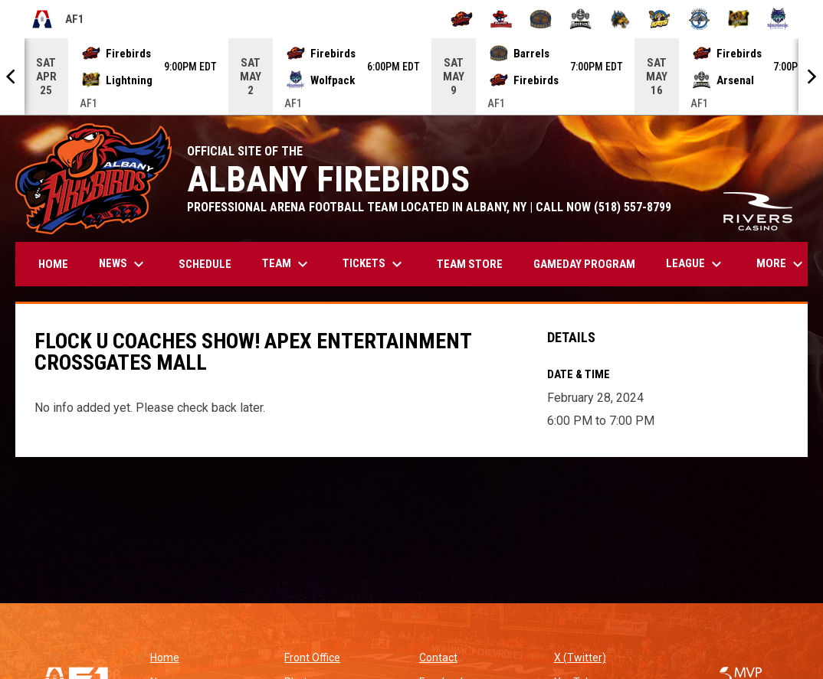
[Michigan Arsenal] (580, 19)
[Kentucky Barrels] (540, 19)
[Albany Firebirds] (462, 19)
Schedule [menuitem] (205, 264)
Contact (438, 657)
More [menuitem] (781, 264)
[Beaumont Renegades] (501, 19)
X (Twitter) (580, 657)
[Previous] (12, 76)
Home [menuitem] (53, 264)
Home (164, 657)
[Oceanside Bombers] (699, 19)
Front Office (312, 657)
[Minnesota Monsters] (620, 19)
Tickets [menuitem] (374, 264)
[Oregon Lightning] (739, 19)
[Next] (810, 76)
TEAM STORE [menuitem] (475, 263)
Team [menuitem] (287, 264)
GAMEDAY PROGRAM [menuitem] (584, 264)
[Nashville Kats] (659, 19)
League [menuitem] (696, 264)
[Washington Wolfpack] (778, 19)
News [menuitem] (123, 264)
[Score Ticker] (411, 76)
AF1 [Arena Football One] (57, 19)
